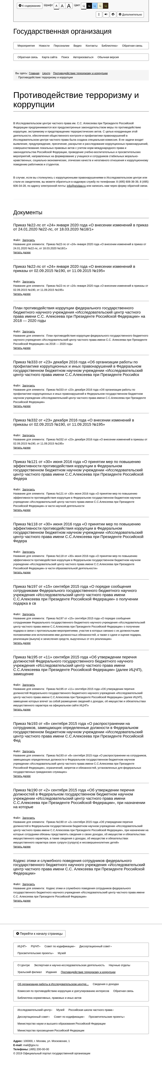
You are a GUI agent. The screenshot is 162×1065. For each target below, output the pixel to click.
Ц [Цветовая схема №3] (95, 5)
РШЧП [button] (35, 946)
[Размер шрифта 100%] (56, 6)
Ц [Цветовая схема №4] (100, 5)
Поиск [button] (65, 57)
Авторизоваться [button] (83, 57)
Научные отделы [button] (119, 965)
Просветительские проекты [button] (36, 953)
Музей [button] (62, 953)
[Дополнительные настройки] (113, 15)
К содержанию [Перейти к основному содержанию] (30, 5)
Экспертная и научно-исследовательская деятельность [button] (69, 965)
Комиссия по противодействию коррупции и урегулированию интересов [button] (63, 990)
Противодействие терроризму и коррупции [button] (88, 972)
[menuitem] (26, 45)
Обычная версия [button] (108, 57)
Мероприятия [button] (26, 45)
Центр (46, 73)
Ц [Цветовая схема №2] (89, 5)
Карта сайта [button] (49, 57)
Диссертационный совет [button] (95, 946)
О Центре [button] (24, 965)
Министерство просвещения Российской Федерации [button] (51, 1030)
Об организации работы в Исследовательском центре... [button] (53, 984)
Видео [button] (77, 45)
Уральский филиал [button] (30, 972)
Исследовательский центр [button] (35, 1009)
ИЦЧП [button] (22, 946)
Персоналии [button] (61, 45)
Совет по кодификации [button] (60, 946)
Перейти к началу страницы (39, 933)
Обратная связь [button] (132, 45)
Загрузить (28, 240)
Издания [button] (51, 972)
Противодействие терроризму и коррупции (80, 73)
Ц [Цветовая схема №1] (84, 6)
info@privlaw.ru (76, 185)
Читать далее (22, 252)
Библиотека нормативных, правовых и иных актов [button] (49, 997)
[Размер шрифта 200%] (68, 6)
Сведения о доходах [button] (106, 984)
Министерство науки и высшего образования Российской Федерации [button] (62, 1023)
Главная (34, 73)
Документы (27, 212)
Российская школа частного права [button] (91, 1009)
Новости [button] (44, 45)
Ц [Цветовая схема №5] (106, 5)
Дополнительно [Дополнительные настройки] (130, 14)
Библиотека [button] (110, 45)
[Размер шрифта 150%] (62, 6)
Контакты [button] (92, 45)
